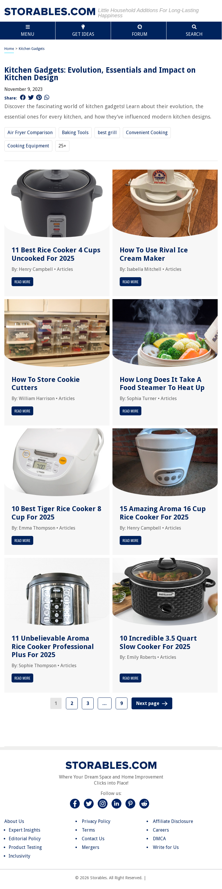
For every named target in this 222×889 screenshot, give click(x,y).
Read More (22, 281)
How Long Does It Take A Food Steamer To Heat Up (162, 384)
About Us (14, 821)
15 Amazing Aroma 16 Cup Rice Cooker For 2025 (163, 513)
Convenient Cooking (147, 132)
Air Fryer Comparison (30, 132)
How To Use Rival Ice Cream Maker (154, 254)
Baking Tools (75, 132)
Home (9, 49)
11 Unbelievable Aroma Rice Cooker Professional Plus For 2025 (53, 646)
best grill (107, 132)
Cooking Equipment (28, 146)
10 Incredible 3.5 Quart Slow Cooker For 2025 (158, 642)
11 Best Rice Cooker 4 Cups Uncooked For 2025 (56, 254)
